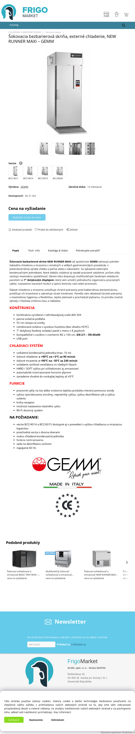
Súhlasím (13, 720)
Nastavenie (36, 720)
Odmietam (57, 720)
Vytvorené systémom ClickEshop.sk (118, 732)
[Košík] (126, 14)
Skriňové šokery (53, 32)
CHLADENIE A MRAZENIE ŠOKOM (24, 32)
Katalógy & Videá (58, 250)
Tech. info (34, 250)
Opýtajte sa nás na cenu (27, 217)
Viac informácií (62, 712)
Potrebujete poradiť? (88, 250)
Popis (15, 250)
